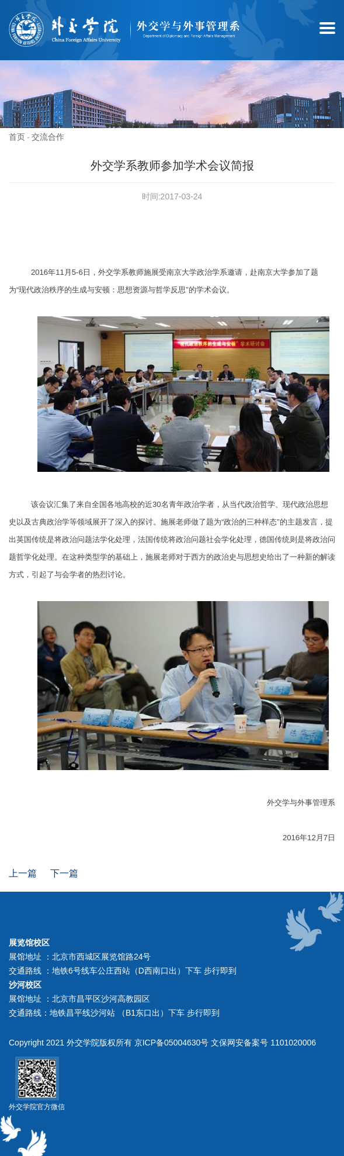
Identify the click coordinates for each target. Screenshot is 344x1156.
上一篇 (23, 873)
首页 (17, 137)
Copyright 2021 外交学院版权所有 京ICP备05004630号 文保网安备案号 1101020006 (162, 1042)
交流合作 (48, 137)
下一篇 (64, 873)
